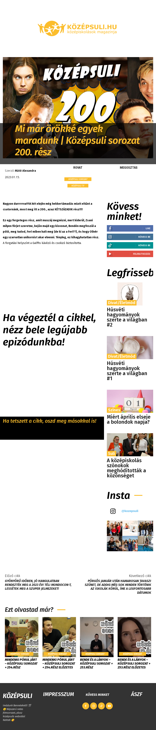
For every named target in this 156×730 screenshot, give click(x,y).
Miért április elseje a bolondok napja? (129, 419)
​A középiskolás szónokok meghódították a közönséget (126, 468)
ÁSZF (136, 694)
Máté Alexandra (25, 170)
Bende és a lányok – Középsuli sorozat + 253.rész (96, 663)
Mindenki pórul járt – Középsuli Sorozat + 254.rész (21, 663)
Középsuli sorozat (77, 179)
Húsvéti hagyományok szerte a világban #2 (127, 317)
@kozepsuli (129, 511)
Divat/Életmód (121, 302)
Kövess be (144, 236)
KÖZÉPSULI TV (77, 185)
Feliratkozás (141, 253)
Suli (111, 453)
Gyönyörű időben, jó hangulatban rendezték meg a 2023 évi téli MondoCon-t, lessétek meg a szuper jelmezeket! (38, 585)
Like (148, 228)
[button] (148, 47)
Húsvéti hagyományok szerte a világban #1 (127, 371)
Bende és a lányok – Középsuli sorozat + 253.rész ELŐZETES (134, 663)
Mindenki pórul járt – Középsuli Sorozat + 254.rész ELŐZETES (58, 663)
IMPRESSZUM (58, 694)
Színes (114, 410)
